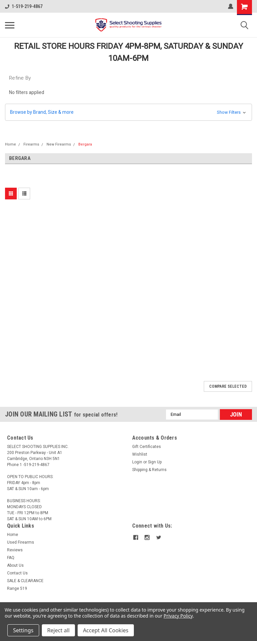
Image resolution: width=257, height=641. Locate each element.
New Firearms (59, 144)
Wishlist (139, 454)
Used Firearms (20, 542)
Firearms (31, 144)
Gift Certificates (146, 446)
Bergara (85, 144)
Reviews (15, 550)
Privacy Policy (178, 616)
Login (137, 462)
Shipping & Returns (149, 469)
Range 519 (17, 588)
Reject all (58, 630)
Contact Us (17, 573)
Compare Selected (228, 386)
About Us (15, 565)
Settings (23, 630)
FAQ (10, 557)
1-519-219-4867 (23, 6)
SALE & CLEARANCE (25, 580)
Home (10, 144)
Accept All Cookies (105, 630)
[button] (128, 112)
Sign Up (155, 462)
